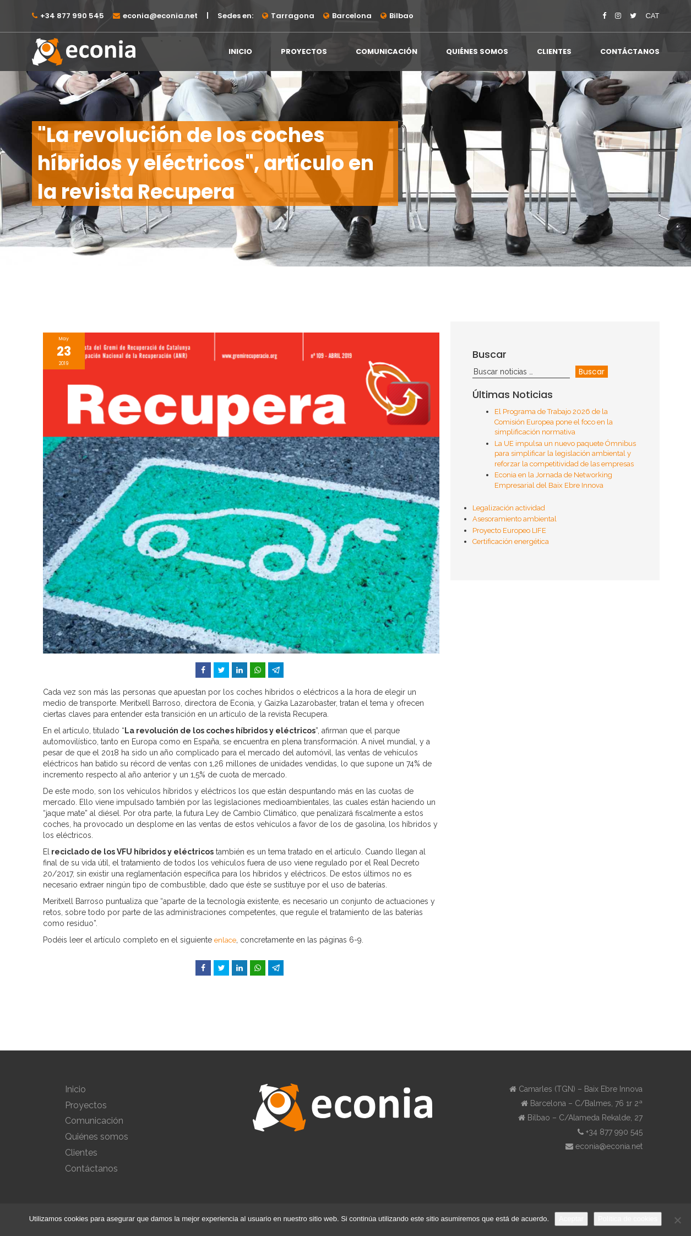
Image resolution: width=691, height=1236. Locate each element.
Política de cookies (627, 1219)
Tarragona (292, 15)
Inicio (240, 51)
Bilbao (401, 15)
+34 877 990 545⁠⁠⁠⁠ (72, 15)
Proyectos (304, 51)
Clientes (554, 51)
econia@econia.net (160, 15)
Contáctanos (630, 51)
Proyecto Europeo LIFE (509, 530)
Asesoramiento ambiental (514, 519)
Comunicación (386, 51)
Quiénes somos (477, 51)
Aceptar (571, 1219)
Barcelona (352, 15)
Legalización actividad (508, 508)
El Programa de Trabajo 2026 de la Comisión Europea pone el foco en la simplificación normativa (553, 421)
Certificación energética (510, 541)
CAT (652, 16)
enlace (225, 940)
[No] (677, 1220)
